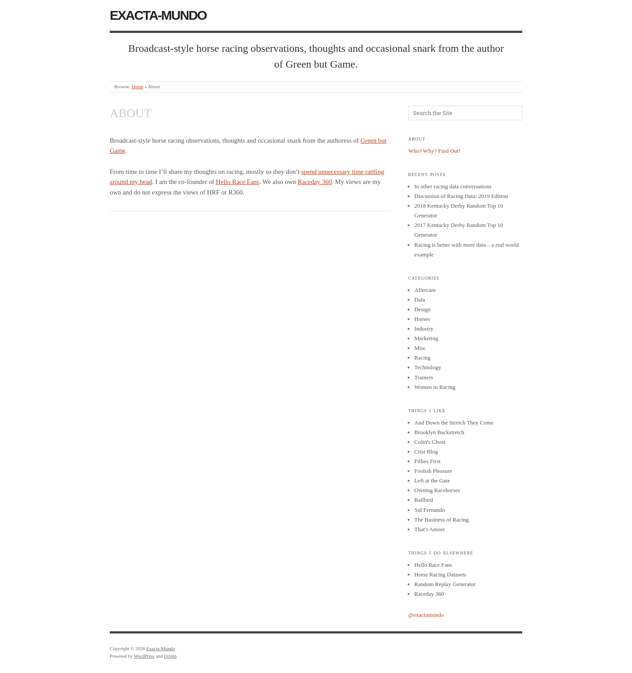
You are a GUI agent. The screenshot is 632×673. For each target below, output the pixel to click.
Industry (423, 328)
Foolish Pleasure (433, 471)
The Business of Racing (441, 519)
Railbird (423, 500)
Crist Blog (426, 451)
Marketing (426, 338)
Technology (427, 367)
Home (138, 86)
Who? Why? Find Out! (434, 151)
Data (419, 299)
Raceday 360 (315, 181)
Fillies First (427, 461)
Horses (422, 319)
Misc (420, 348)
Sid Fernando (429, 510)
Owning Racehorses (437, 490)
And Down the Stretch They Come (454, 422)
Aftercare (425, 290)
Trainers (423, 377)
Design (422, 309)
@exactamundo (426, 615)
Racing (422, 357)
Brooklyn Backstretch (439, 432)
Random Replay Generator (444, 584)
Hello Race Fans (237, 181)
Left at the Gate (432, 480)
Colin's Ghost (429, 442)
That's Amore (429, 529)
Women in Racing (435, 387)
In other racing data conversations (453, 186)
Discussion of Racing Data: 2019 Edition (461, 196)
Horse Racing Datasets (440, 574)
